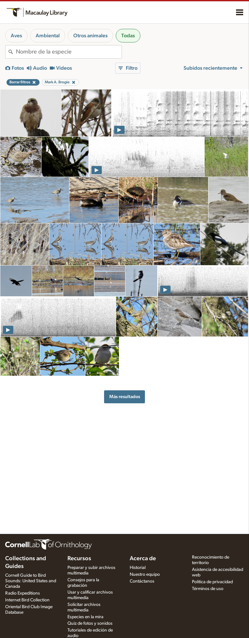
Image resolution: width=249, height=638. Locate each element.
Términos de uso (207, 588)
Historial (138, 567)
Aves (16, 35)
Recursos (79, 558)
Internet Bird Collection (27, 600)
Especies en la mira (85, 617)
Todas (128, 35)
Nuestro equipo (145, 574)
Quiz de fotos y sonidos (90, 623)
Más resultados (124, 396)
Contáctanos (142, 581)
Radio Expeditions (22, 593)
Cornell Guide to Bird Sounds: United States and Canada (30, 581)
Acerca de (143, 558)
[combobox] (69, 51)
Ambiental (48, 35)
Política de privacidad (212, 582)
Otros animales (90, 35)
